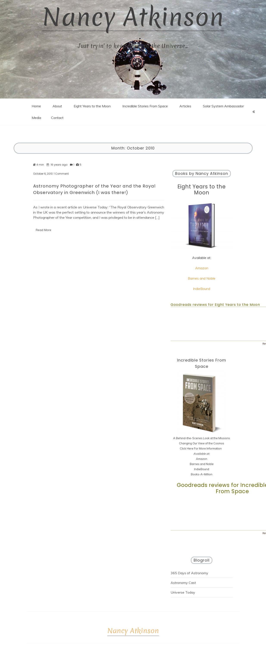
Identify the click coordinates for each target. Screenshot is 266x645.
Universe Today (183, 592)
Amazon (201, 268)
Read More (43, 230)
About (57, 106)
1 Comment (61, 174)
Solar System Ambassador (223, 106)
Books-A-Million (201, 474)
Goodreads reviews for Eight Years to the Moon (215, 304)
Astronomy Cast (183, 582)
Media (36, 117)
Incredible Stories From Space (145, 106)
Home (36, 106)
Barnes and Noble (201, 278)
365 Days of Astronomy (189, 573)
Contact (57, 117)
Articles (185, 106)
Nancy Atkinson (133, 15)
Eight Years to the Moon (92, 106)
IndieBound (201, 288)
